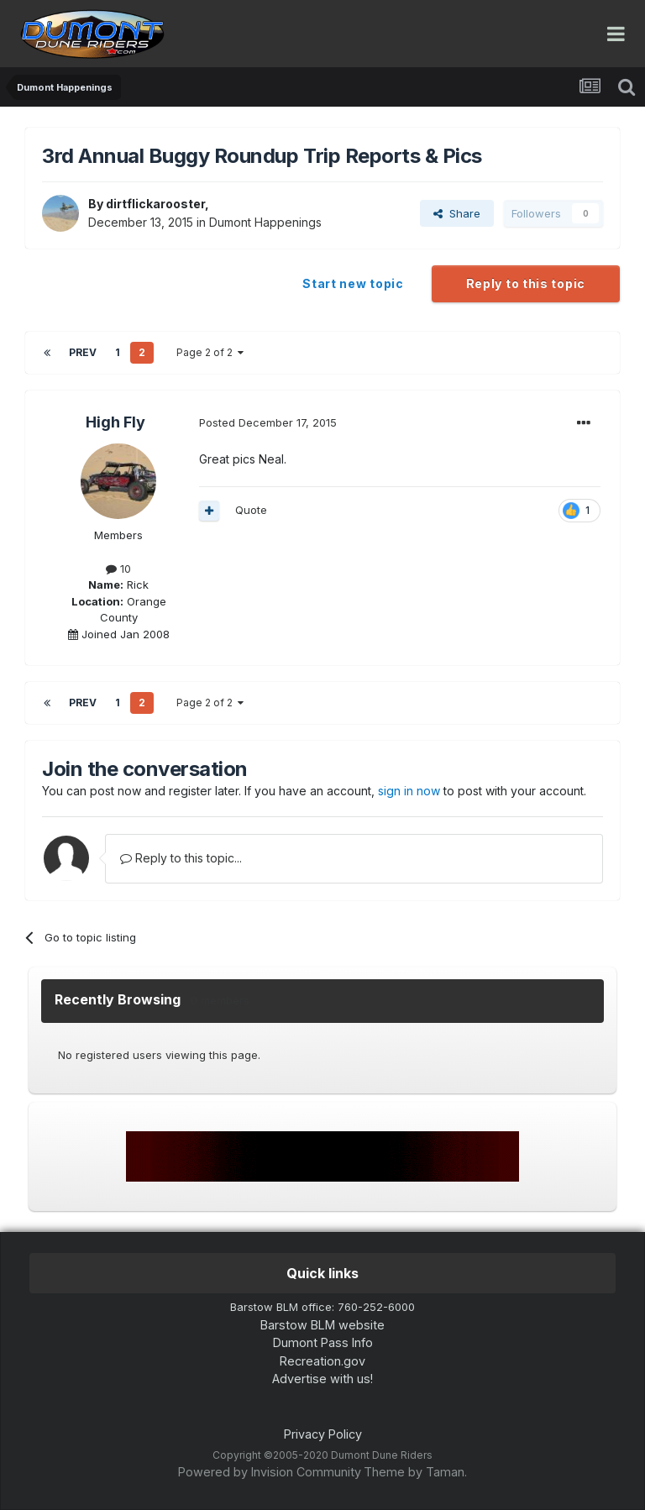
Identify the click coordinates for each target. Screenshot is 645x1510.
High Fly (115, 422)
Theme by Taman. (415, 1472)
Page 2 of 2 (210, 352)
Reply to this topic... (181, 858)
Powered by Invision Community (269, 1472)
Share (456, 213)
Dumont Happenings (265, 222)
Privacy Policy (323, 1434)
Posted (268, 422)
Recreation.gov (322, 1361)
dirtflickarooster (155, 204)
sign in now (409, 791)
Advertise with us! (322, 1378)
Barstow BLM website (322, 1325)
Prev (83, 352)
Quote (251, 509)
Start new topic (353, 283)
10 (118, 568)
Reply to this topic (525, 283)
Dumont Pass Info (323, 1342)
